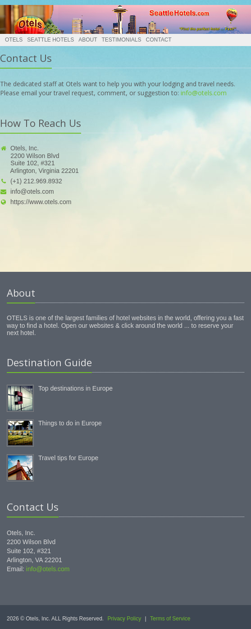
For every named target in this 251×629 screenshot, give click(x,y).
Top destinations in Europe (75, 388)
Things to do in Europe (70, 423)
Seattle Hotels (50, 40)
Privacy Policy (124, 618)
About (87, 40)
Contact (159, 40)
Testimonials (121, 40)
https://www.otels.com (35, 201)
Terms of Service (170, 618)
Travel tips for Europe (68, 457)
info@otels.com (204, 93)
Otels (14, 40)
